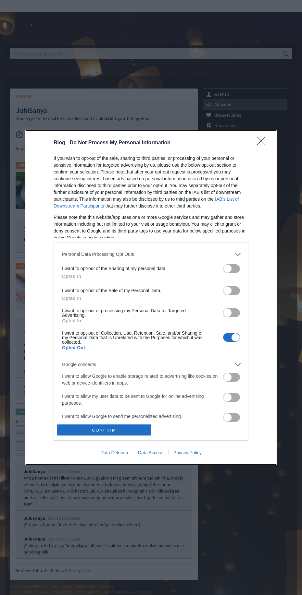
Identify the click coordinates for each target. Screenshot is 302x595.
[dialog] (151, 297)
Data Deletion (114, 452)
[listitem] (151, 254)
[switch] (231, 268)
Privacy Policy (187, 452)
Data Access (150, 452)
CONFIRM (104, 430)
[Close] (263, 143)
